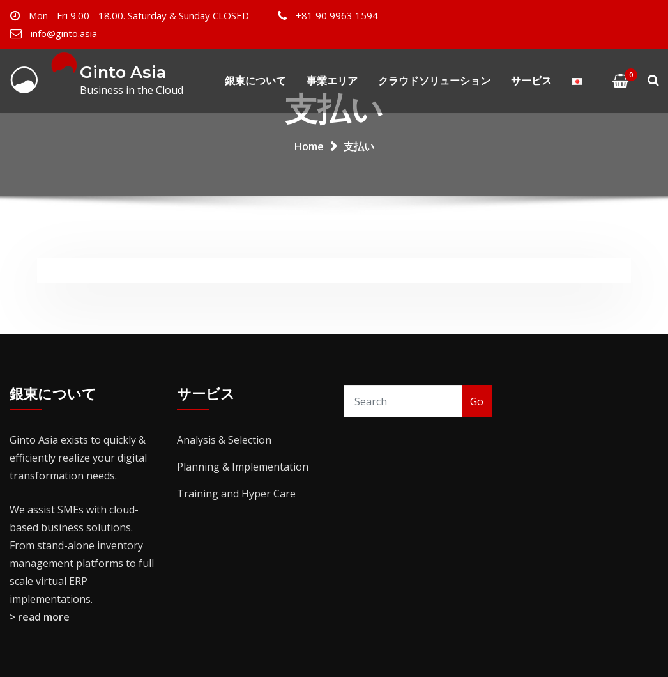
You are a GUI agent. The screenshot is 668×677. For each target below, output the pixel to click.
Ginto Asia (123, 72)
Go (476, 401)
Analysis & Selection (224, 440)
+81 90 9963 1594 (337, 15)
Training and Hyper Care (236, 493)
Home (309, 146)
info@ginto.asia (64, 33)
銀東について (255, 81)
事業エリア (332, 81)
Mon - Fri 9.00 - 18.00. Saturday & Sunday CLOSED (139, 15)
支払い (359, 146)
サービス (531, 81)
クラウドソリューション (434, 81)
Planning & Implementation (242, 467)
